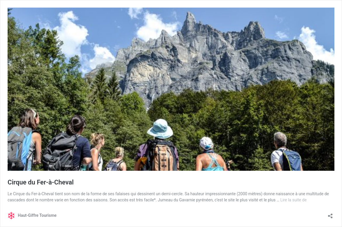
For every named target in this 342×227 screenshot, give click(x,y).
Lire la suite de (293, 200)
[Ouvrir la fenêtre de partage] (330, 214)
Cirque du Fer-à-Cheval (41, 182)
